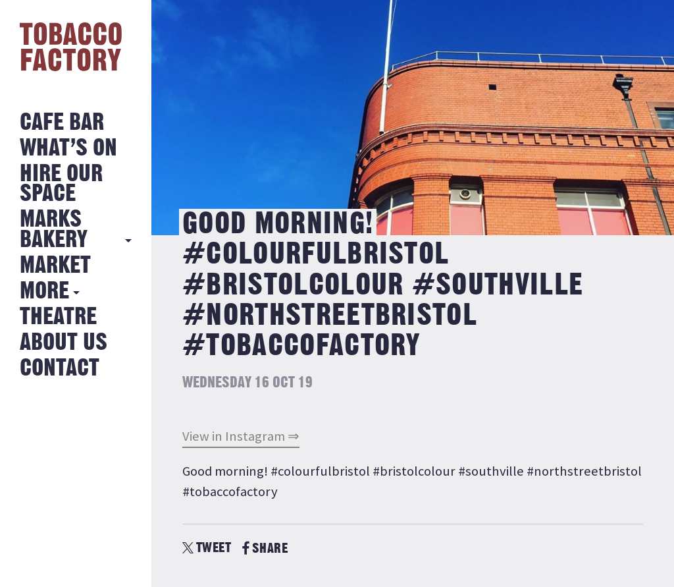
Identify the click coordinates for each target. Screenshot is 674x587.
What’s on (68, 148)
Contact (59, 368)
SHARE (265, 548)
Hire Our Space (61, 184)
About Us (63, 343)
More (44, 291)
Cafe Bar (62, 123)
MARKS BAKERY (54, 230)
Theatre (58, 317)
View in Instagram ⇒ (240, 436)
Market (55, 266)
